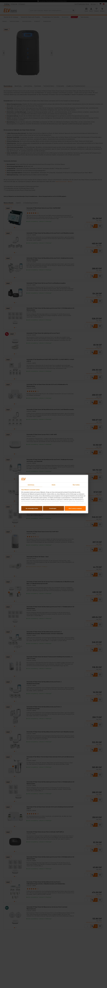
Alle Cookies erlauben (75, 508)
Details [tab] (53, 484)
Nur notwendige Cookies (32, 508)
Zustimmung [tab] (31, 484)
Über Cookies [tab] (76, 484)
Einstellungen (53, 508)
